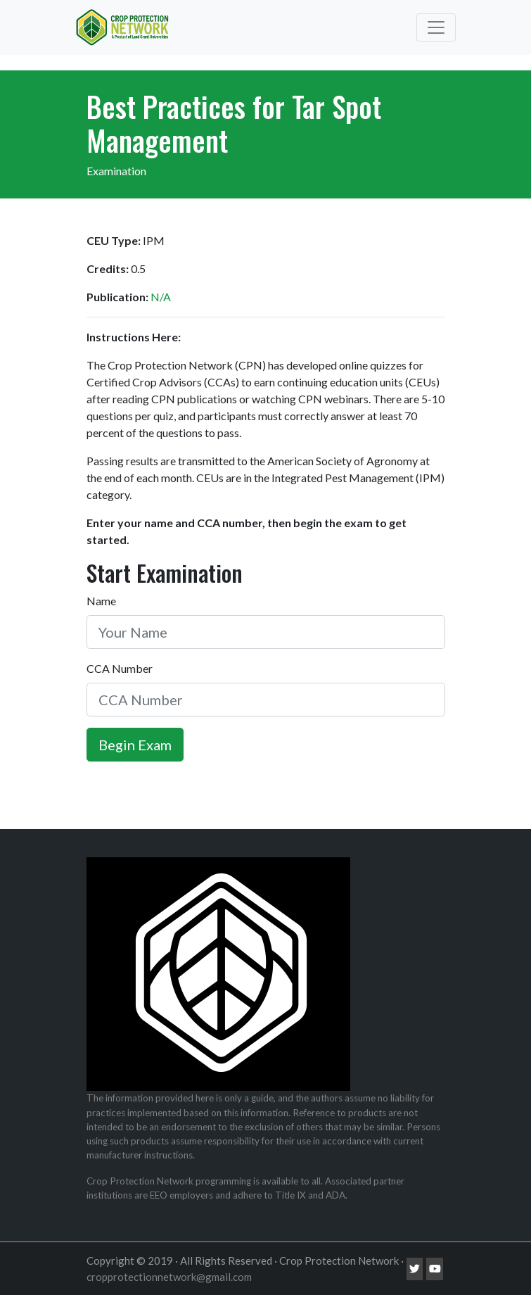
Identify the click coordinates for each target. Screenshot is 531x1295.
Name (101, 600)
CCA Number (120, 668)
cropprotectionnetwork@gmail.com (169, 1276)
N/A (161, 296)
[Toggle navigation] (436, 27)
